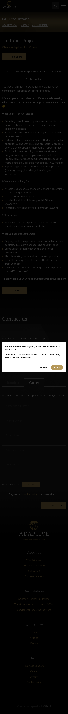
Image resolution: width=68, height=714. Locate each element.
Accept (57, 367)
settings (27, 357)
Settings (43, 367)
